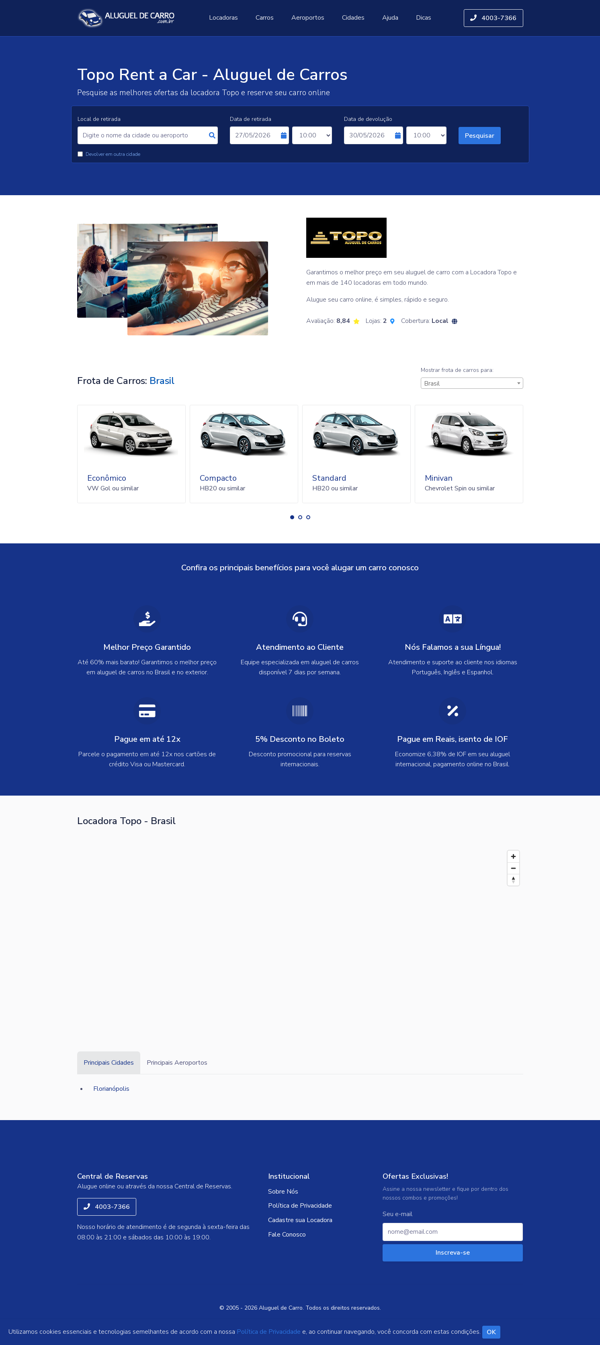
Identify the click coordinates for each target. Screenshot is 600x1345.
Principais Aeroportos (177, 1062)
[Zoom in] (513, 856)
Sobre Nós (283, 1191)
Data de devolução (368, 119)
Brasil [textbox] (432, 383)
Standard (329, 478)
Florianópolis (111, 1088)
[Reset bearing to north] (513, 880)
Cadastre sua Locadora (300, 1220)
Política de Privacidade (300, 1205)
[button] (292, 517)
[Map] (300, 933)
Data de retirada (250, 119)
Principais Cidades (109, 1062)
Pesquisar (479, 135)
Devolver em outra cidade (113, 154)
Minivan (439, 478)
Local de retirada (99, 119)
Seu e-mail (398, 1214)
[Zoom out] (513, 868)
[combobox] (472, 383)
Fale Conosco (287, 1234)
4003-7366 (493, 18)
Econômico (106, 478)
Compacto (218, 478)
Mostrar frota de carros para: (457, 370)
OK (491, 1332)
